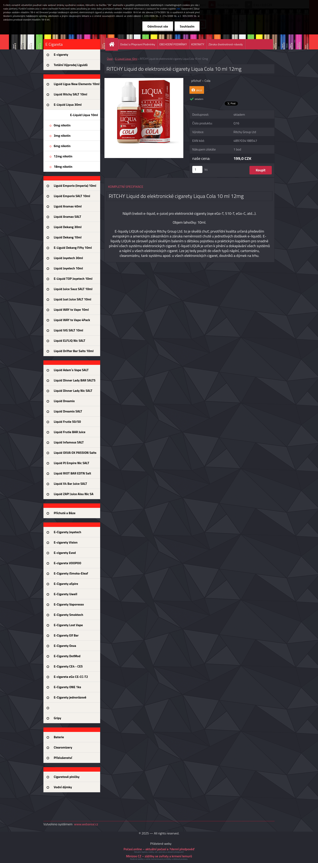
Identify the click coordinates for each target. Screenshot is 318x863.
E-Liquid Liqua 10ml (126, 59)
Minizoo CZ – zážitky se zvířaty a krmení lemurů (159, 856)
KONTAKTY (197, 44)
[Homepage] (113, 44)
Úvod (110, 59)
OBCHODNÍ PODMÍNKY (173, 44)
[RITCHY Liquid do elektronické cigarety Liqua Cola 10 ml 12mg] (143, 79)
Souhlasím (187, 26)
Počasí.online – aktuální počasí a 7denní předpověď (159, 849)
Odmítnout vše (157, 26)
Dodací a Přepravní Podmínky (137, 44)
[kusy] (197, 169)
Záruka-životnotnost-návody (225, 44)
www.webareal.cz (86, 824)
